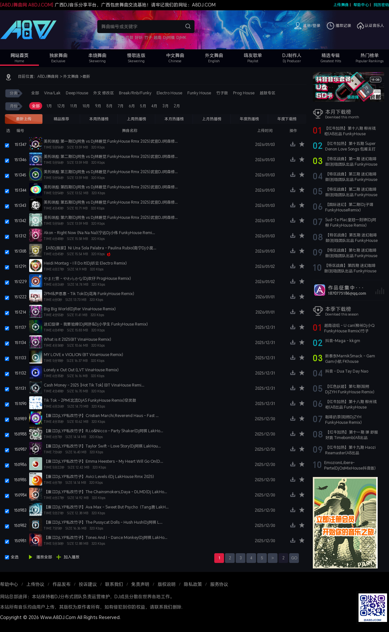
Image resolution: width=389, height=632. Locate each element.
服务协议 (219, 584)
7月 (121, 105)
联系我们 (114, 584)
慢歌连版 (136, 55)
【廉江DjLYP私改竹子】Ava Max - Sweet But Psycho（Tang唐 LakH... (106, 507)
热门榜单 (369, 55)
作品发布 (62, 584)
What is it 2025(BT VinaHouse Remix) (77, 339)
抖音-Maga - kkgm (342, 340)
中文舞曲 (175, 55)
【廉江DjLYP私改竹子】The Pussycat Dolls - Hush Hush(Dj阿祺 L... (103, 522)
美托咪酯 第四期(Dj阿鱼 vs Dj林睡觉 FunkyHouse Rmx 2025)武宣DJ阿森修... (111, 187)
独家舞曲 (58, 55)
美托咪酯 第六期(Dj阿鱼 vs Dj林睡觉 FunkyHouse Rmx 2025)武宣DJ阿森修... (111, 217)
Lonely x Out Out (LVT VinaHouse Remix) (81, 369)
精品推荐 (61, 118)
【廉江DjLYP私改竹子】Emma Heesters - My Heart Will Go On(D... (103, 461)
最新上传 (23, 119)
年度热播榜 (249, 118)
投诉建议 (88, 584)
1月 (49, 105)
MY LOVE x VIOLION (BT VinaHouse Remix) (83, 354)
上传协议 (35, 584)
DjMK (181, 37)
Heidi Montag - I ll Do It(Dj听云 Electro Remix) (85, 263)
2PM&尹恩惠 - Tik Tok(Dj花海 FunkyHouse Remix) (89, 293)
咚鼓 (129, 37)
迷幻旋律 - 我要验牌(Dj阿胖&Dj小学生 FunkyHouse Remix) (96, 324)
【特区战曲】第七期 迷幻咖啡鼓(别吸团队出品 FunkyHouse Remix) (351, 256)
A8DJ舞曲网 (48, 76)
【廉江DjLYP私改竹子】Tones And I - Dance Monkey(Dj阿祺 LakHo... (105, 537)
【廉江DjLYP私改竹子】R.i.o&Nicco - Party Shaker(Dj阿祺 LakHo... (103, 430)
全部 (35, 92)
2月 (177, 105)
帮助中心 (361, 4)
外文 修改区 (103, 92)
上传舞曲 (341, 4)
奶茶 (120, 37)
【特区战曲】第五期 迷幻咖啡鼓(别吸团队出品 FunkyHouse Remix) (351, 240)
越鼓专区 (267, 92)
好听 (139, 37)
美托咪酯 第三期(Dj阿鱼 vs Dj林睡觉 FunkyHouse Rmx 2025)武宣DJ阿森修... (111, 171)
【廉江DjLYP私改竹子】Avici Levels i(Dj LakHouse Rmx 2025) (99, 476)
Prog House (243, 92)
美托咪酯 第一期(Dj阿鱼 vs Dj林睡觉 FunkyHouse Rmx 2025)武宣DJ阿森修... (111, 141)
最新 (86, 76)
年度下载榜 (287, 118)
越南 (157, 37)
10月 (86, 105)
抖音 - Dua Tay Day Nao (346, 371)
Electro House (169, 92)
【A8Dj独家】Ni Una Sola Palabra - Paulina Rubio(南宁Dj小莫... (100, 247)
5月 (143, 105)
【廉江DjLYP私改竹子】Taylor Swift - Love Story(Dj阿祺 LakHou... (102, 446)
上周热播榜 (136, 118)
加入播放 (71, 556)
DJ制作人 (291, 55)
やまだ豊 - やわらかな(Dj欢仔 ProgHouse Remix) (87, 278)
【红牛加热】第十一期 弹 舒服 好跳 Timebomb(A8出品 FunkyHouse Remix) (351, 438)
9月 (98, 105)
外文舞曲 (214, 55)
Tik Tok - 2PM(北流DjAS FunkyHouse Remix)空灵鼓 (90, 400)
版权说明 (167, 584)
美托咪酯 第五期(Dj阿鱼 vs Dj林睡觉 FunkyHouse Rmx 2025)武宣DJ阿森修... (111, 202)
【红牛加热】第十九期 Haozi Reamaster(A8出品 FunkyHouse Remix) (350, 453)
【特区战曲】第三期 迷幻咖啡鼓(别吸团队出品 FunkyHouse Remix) (351, 179)
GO (294, 557)
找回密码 (381, 4)
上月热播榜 (211, 118)
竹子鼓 (222, 92)
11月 (73, 105)
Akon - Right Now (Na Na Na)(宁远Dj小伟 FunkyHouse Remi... (99, 232)
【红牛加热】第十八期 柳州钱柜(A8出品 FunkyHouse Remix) (350, 134)
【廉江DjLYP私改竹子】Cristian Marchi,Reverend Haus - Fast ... (101, 415)
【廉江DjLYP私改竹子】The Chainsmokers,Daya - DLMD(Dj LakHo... (105, 491)
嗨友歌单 (253, 55)
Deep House (77, 92)
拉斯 (110, 37)
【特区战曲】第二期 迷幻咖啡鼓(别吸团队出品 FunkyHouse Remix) (351, 195)
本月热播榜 (174, 118)
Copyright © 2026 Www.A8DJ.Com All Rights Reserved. (60, 617)
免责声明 (140, 584)
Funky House (199, 92)
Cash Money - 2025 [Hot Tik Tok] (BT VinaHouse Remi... (94, 385)
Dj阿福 (169, 37)
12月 (61, 105)
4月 (154, 105)
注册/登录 (311, 25)
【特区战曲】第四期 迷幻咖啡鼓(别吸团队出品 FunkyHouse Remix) (350, 271)
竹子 (148, 37)
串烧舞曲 (97, 55)
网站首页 (19, 55)
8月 (109, 105)
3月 (165, 105)
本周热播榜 (99, 118)
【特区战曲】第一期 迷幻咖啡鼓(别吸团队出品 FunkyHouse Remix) (351, 164)
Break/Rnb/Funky (135, 92)
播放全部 (44, 556)
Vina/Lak (52, 92)
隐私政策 (193, 584)
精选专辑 (331, 55)
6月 (132, 105)
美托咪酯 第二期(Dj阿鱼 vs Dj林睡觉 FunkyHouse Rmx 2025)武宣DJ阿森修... (111, 156)
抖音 (101, 37)
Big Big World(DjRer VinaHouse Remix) (80, 308)
